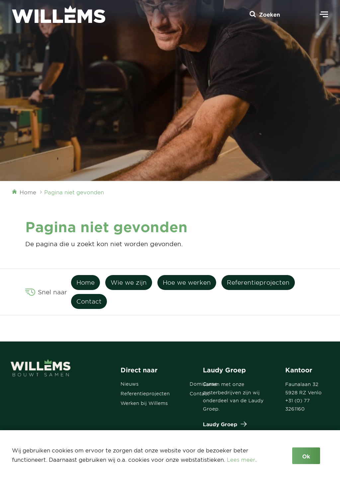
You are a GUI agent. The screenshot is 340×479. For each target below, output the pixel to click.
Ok (306, 456)
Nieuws (129, 384)
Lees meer (241, 459)
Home (85, 282)
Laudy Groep (223, 424)
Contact (89, 301)
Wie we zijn (129, 282)
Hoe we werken (187, 282)
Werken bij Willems (144, 403)
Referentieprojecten (258, 282)
